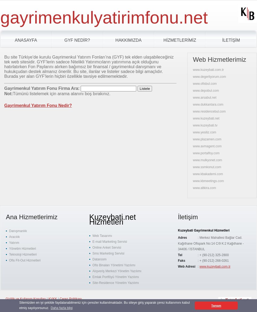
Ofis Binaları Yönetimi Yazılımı (113, 265)
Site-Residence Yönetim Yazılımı (115, 283)
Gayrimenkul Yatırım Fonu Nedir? (38, 105)
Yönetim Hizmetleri (22, 249)
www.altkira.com (204, 188)
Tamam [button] (216, 305)
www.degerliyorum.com (209, 77)
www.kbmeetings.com (208, 181)
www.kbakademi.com (208, 174)
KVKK (53, 299)
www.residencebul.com (209, 111)
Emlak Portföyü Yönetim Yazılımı (115, 277)
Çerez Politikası (71, 299)
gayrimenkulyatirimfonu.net (104, 17)
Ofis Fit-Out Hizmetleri (25, 260)
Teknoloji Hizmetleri (23, 254)
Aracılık (14, 237)
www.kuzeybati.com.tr (208, 70)
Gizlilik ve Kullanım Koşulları (26, 299)
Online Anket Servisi (106, 247)
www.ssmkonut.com (207, 167)
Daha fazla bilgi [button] (62, 308)
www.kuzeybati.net (206, 118)
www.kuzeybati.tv (205, 125)
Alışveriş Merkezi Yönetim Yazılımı (116, 271)
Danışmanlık (18, 231)
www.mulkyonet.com (207, 160)
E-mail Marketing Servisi (109, 242)
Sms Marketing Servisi (108, 253)
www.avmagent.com (207, 146)
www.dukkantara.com (208, 104)
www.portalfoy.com (206, 153)
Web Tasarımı (102, 236)
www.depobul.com (206, 91)
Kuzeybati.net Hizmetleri (112, 219)
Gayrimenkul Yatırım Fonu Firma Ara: (42, 88)
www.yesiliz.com (204, 132)
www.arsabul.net (204, 97)
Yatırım (14, 243)
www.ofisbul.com (205, 84)
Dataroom (99, 259)
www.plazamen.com (207, 139)
